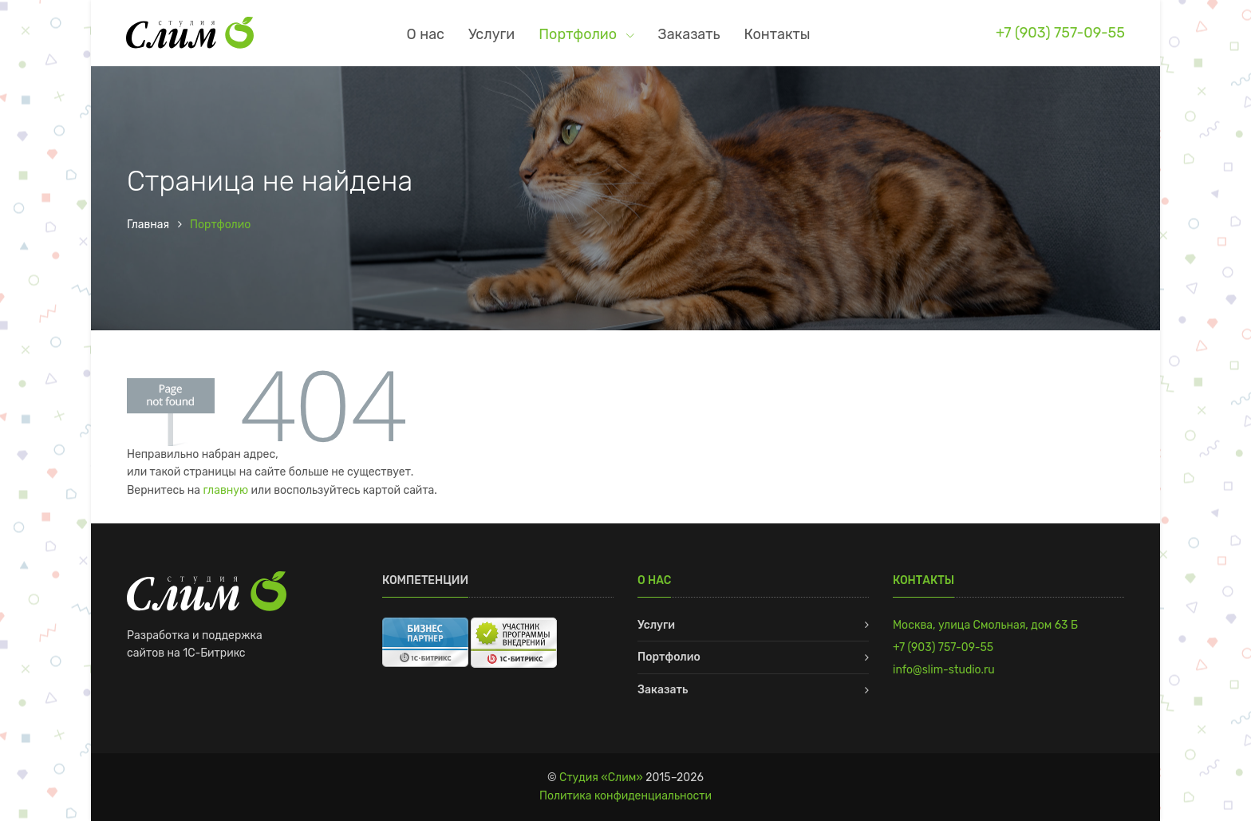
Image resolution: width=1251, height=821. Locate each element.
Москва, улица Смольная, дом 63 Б (985, 625)
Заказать (689, 34)
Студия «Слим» (601, 777)
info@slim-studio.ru (944, 670)
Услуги (491, 34)
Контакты (777, 34)
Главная (148, 224)
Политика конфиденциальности (625, 796)
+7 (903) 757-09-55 (1060, 32)
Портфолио (579, 34)
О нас (425, 34)
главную (225, 490)
